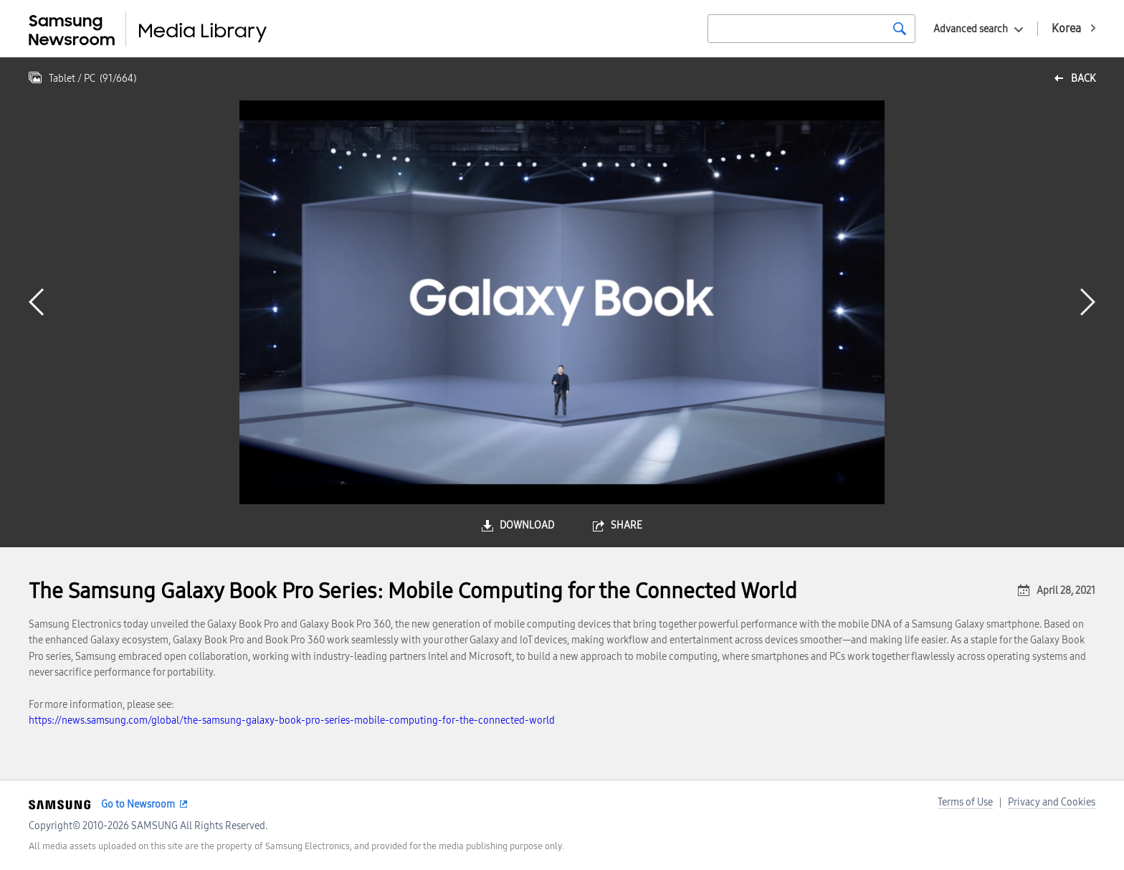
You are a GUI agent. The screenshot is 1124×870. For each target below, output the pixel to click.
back (1083, 78)
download (527, 525)
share (626, 525)
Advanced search (970, 29)
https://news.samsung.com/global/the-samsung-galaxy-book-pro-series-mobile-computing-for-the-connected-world (292, 720)
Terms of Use (965, 802)
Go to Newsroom (138, 804)
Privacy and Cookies (1051, 802)
